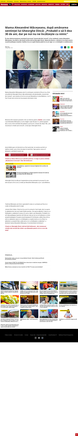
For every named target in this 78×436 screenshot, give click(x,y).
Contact (26, 335)
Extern (63, 4)
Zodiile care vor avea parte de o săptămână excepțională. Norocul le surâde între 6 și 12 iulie (29, 292)
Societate (24, 4)
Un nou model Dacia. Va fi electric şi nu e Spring (68, 306)
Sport (61, 96)
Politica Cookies (8, 335)
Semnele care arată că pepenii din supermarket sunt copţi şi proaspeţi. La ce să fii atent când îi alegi (10, 306)
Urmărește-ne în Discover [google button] (16, 155)
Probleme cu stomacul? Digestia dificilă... (68, 320)
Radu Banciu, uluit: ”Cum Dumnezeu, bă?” (29, 320)
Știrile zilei (3, 1)
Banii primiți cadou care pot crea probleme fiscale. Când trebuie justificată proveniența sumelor (24, 259)
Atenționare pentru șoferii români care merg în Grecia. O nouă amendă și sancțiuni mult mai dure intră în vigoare (68, 292)
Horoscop (16, 1)
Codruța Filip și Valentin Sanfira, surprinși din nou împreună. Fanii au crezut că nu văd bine (49, 306)
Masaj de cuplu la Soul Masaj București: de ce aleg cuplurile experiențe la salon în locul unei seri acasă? (10, 326)
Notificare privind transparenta (66, 335)
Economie (31, 4)
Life (67, 4)
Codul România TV (52, 335)
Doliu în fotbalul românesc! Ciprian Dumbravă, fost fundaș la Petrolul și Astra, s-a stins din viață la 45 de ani (66, 129)
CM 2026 (34, 1)
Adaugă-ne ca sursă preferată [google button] (39, 155)
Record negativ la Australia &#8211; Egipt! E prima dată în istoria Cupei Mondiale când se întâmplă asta (49, 292)
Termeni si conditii (18, 335)
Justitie (38, 4)
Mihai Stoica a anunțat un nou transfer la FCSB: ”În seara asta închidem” (24, 267)
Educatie (44, 4)
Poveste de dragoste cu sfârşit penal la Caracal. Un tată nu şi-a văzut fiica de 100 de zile (33, 173)
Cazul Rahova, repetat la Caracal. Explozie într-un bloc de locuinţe (32, 166)
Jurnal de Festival (41, 1)
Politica (17, 4)
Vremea (57, 4)
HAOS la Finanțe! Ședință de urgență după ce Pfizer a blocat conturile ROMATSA (9, 292)
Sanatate (51, 4)
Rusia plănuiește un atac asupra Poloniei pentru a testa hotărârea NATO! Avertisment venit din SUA (49, 320)
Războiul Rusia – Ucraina (25, 1)
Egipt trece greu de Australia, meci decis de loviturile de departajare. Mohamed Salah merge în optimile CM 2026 (66, 99)
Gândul (40, 120)
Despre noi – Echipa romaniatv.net (38, 335)
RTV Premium (10, 1)
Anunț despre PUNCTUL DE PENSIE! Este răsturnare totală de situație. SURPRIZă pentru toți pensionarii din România (26, 263)
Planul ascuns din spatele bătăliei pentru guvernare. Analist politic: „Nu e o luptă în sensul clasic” (29, 306)
